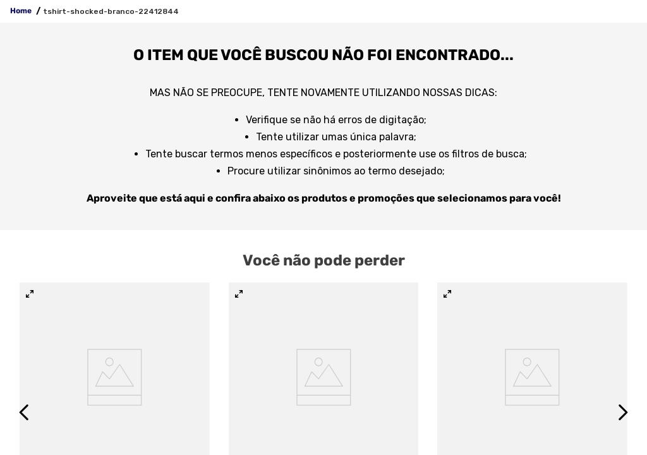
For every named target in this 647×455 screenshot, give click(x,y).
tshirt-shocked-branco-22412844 (111, 11)
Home (21, 10)
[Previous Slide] (24, 412)
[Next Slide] (622, 412)
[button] (29, 294)
